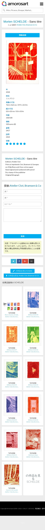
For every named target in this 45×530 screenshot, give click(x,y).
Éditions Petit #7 (12, 350)
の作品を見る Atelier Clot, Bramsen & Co (22, 276)
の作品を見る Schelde (22, 271)
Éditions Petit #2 (33, 420)
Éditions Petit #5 (12, 385)
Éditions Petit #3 (12, 420)
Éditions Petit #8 (33, 315)
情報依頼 (22, 35)
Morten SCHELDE (15, 21)
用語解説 (38, 508)
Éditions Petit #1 (12, 455)
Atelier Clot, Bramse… (12, 317)
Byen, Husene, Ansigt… (12, 315)
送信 (22, 236)
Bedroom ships (33, 455)
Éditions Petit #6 (33, 350)
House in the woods (12, 490)
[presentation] (22, 228)
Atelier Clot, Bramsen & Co (27, 25)
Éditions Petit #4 (33, 385)
